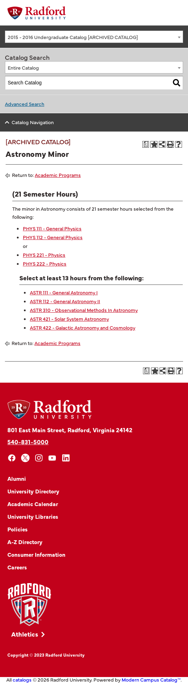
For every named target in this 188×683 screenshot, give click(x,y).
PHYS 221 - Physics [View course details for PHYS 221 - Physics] (44, 254)
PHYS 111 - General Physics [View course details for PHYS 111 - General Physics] (52, 228)
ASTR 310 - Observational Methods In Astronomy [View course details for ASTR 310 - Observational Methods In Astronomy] (84, 309)
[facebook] (11, 458)
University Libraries (32, 516)
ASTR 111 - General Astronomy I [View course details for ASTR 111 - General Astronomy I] (64, 292)
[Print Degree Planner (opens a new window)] (145, 144)
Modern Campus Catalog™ (151, 679)
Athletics (24, 634)
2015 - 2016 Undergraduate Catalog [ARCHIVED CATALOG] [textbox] (73, 36)
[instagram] (38, 458)
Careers (17, 567)
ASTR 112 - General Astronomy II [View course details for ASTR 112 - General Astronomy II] (65, 301)
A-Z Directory (25, 541)
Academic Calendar (32, 504)
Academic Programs (58, 174)
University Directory (33, 491)
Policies (17, 529)
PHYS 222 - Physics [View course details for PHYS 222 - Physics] (44, 263)
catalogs (22, 679)
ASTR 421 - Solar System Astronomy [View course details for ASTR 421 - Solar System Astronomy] (69, 318)
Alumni (16, 478)
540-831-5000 (27, 442)
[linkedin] (65, 458)
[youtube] (52, 458)
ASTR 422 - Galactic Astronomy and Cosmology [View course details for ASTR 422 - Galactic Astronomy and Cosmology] (82, 327)
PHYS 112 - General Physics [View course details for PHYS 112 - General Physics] (53, 237)
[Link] (29, 604)
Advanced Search (24, 103)
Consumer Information (36, 554)
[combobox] (94, 37)
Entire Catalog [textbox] (23, 67)
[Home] (36, 12)
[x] (25, 458)
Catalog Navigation (33, 122)
